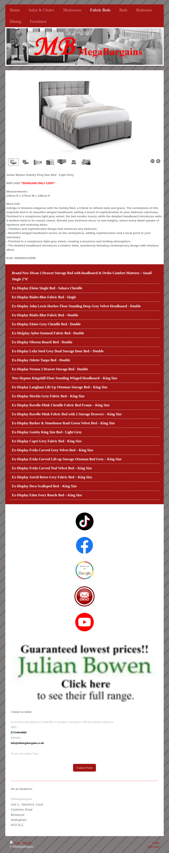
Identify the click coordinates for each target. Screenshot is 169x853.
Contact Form (84, 767)
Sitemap (26, 842)
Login (155, 842)
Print (15, 842)
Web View (153, 846)
